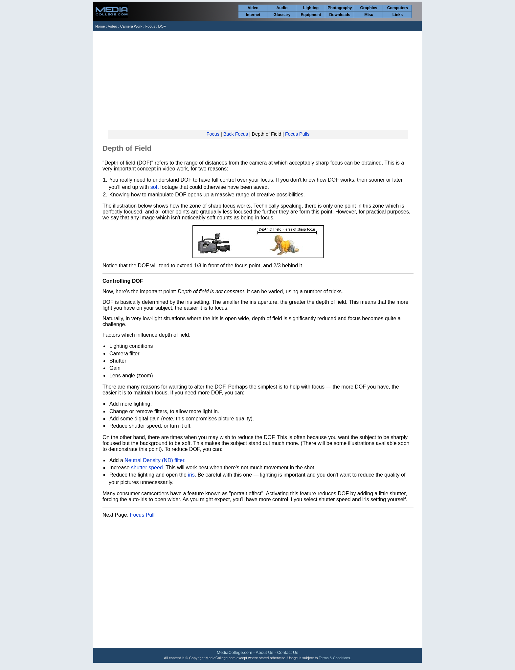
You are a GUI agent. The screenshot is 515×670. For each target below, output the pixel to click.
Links (397, 14)
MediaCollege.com (234, 652)
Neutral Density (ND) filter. (155, 460)
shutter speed (147, 467)
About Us (264, 652)
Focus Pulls (297, 134)
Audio (282, 8)
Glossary (282, 14)
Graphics (368, 8)
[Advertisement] (258, 80)
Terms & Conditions (334, 658)
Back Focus (235, 134)
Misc (368, 14)
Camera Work (131, 26)
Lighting (311, 8)
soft (154, 187)
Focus (150, 26)
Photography (340, 8)
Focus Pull (142, 515)
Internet (253, 14)
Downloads (339, 14)
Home (100, 26)
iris (191, 475)
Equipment (311, 14)
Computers (397, 8)
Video (253, 8)
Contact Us (287, 652)
